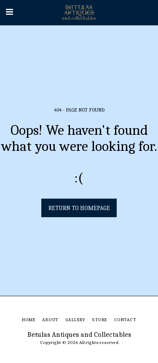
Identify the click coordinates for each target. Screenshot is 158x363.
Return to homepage (79, 208)
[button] (9, 12)
